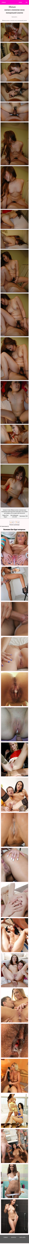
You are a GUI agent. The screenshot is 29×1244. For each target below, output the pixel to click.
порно (20, 2)
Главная (4, 2)
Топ (26, 2)
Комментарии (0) (5, 526)
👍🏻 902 (12, 522)
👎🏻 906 (17, 522)
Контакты (13, 1237)
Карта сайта (22, 1237)
